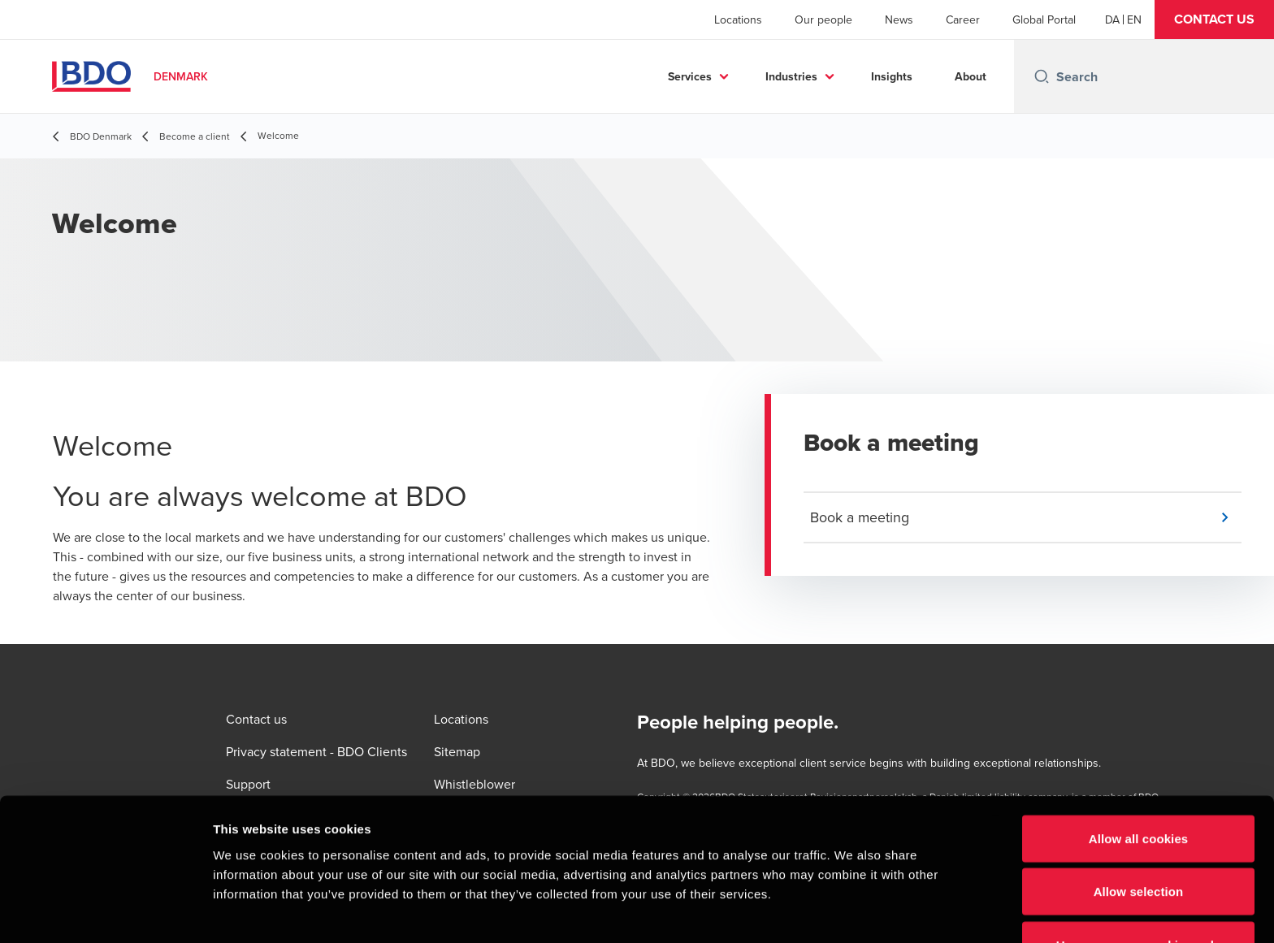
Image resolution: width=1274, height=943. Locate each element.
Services (690, 76)
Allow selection (1139, 796)
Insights (891, 76)
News (899, 19)
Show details (852, 911)
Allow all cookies (1139, 743)
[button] (1214, 19)
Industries (791, 76)
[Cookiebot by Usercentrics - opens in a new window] (105, 911)
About (970, 76)
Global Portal (1044, 19)
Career (963, 19)
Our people (823, 19)
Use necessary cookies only (1138, 849)
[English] (1134, 19)
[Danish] (1112, 19)
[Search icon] (1042, 76)
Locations (738, 19)
